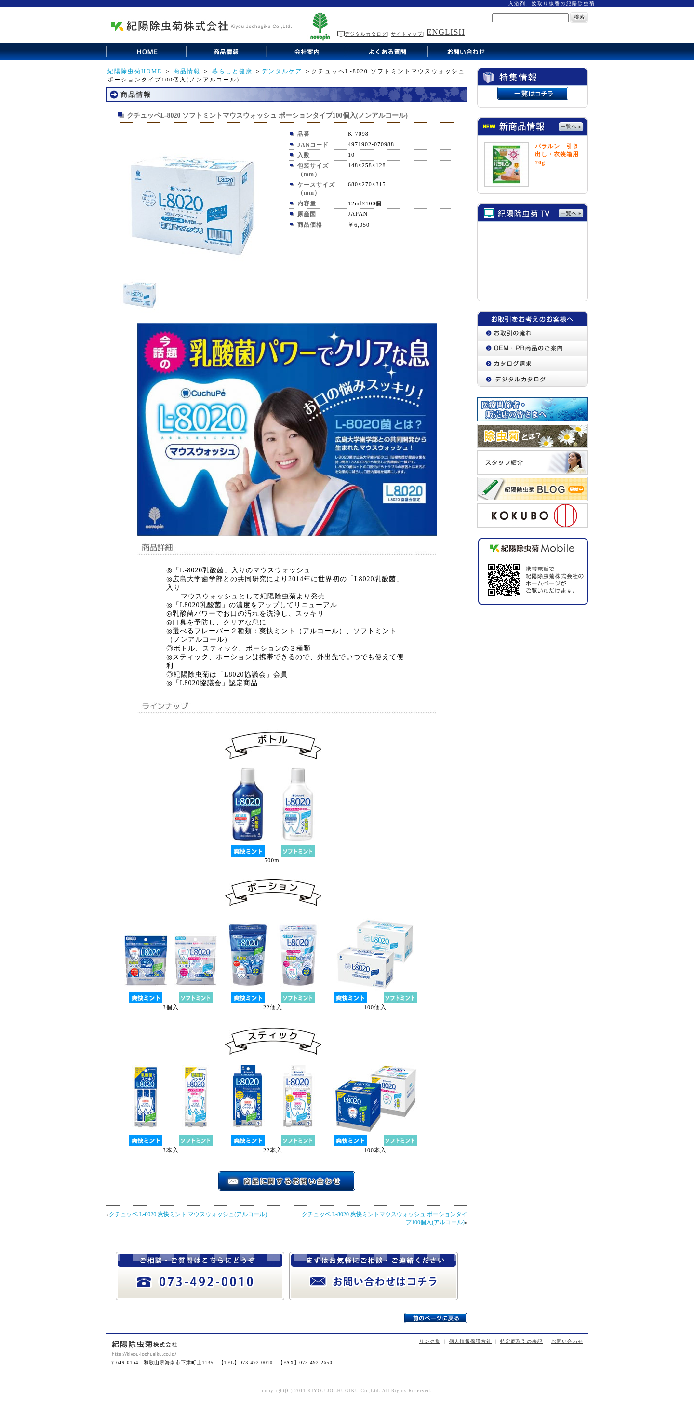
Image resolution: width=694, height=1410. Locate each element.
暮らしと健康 (232, 71)
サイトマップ (407, 34)
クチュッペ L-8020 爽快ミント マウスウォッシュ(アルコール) (188, 1214)
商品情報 (187, 71)
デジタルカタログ (362, 34)
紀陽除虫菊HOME (134, 71)
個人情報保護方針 (470, 1341)
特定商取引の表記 (521, 1341)
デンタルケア (282, 71)
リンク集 (429, 1341)
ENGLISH (446, 32)
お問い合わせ (567, 1341)
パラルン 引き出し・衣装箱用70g (557, 154)
